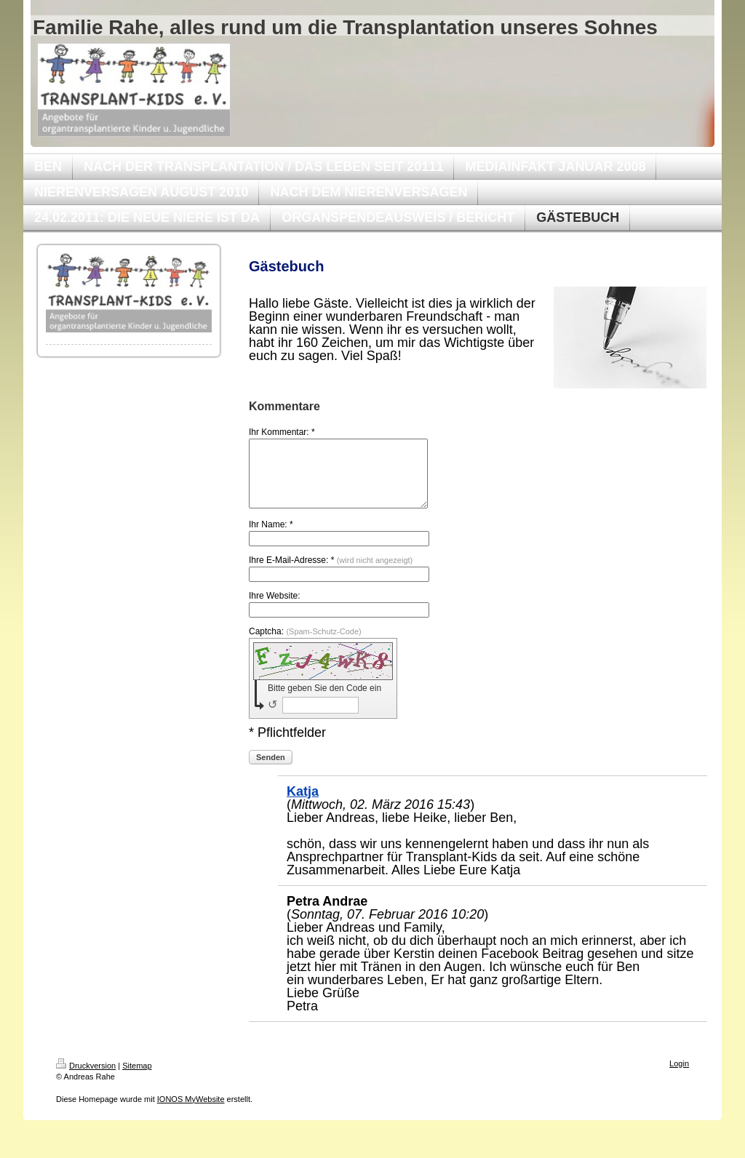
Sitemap (136, 1078)
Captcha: (305, 644)
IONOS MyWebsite (191, 1112)
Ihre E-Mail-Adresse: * (331, 573)
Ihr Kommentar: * (282, 432)
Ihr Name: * (271, 537)
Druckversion (86, 1078)
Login (679, 1076)
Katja (303, 804)
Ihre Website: (274, 609)
